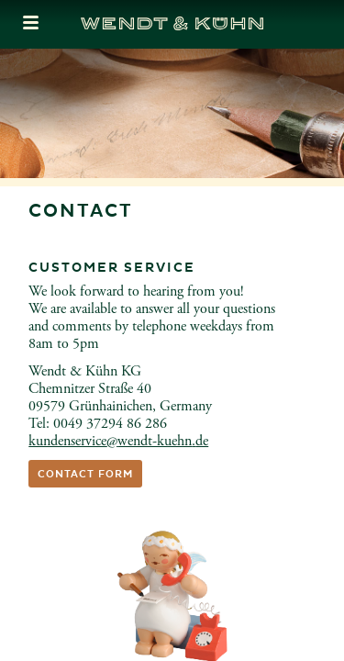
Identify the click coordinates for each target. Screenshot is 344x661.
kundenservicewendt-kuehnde (118, 441)
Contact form (85, 474)
